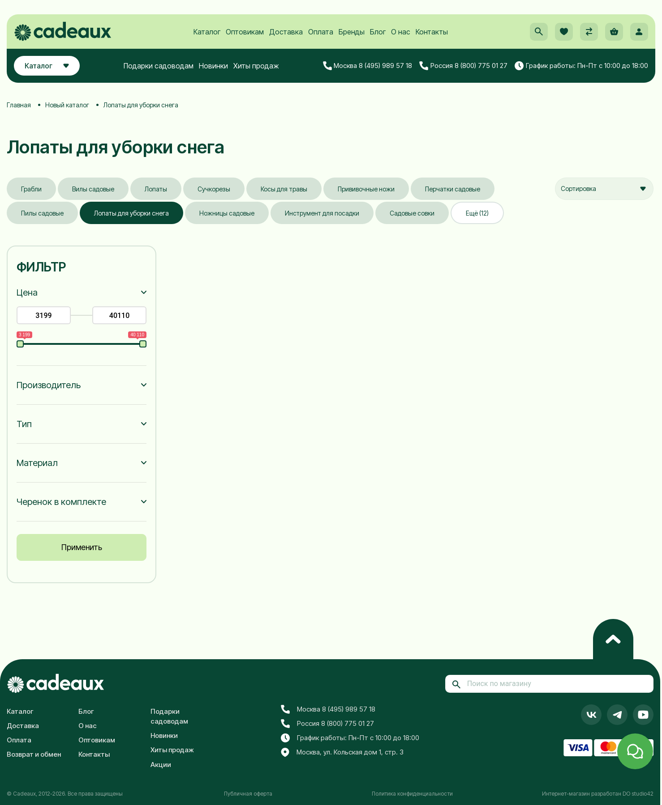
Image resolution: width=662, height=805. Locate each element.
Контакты (432, 31)
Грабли (31, 189)
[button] (539, 32)
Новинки (213, 65)
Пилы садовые (42, 213)
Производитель (49, 385)
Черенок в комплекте (61, 501)
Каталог (206, 31)
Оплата (320, 31)
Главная (19, 105)
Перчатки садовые (452, 189)
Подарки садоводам (158, 65)
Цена (27, 292)
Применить (81, 547)
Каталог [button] (47, 65)
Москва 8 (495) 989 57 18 (368, 65)
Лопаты (156, 189)
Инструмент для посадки (322, 213)
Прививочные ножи (366, 189)
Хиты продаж (256, 65)
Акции (160, 764)
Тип (24, 424)
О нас (400, 31)
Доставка (286, 31)
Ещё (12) (477, 213)
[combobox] (604, 189)
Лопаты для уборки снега (131, 213)
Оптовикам (245, 31)
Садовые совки (412, 213)
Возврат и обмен (34, 754)
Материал (37, 463)
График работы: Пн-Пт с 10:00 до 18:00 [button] (581, 65)
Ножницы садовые (226, 213)
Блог (378, 31)
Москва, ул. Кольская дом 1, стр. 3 (342, 753)
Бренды (352, 31)
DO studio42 (638, 793)
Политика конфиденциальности (412, 793)
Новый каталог (67, 105)
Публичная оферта (248, 793)
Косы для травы (284, 189)
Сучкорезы (214, 189)
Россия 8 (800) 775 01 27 (463, 65)
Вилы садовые (93, 189)
